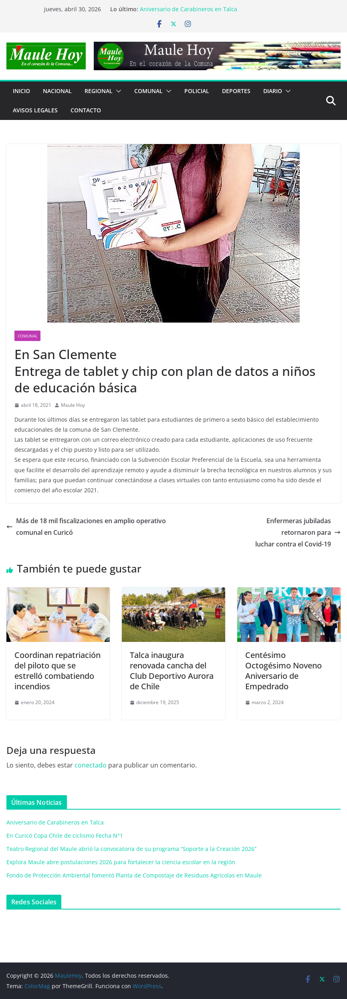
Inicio (21, 91)
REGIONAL (99, 91)
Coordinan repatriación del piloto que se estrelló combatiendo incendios (57, 671)
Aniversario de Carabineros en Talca (188, 9)
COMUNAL (148, 91)
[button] (117, 91)
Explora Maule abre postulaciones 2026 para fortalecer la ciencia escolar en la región (120, 862)
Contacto (86, 110)
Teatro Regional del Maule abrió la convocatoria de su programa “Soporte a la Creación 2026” (131, 849)
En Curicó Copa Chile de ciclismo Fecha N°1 (64, 835)
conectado (91, 765)
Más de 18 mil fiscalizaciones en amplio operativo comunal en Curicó (86, 526)
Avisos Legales (35, 110)
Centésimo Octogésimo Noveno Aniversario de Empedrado (283, 671)
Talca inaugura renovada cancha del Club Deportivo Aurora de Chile (172, 671)
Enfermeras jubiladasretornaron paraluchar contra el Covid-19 (298, 532)
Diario (272, 91)
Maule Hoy (73, 405)
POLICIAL (196, 91)
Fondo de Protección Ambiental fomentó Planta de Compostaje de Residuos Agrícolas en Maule (134, 875)
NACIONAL (57, 91)
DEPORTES (236, 91)
